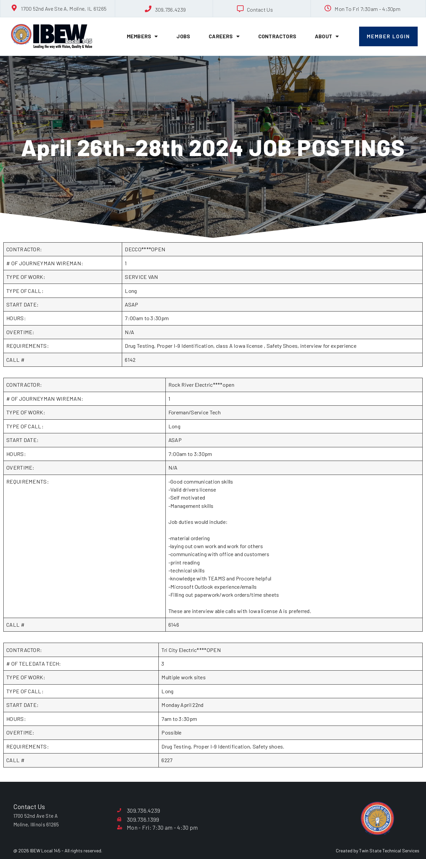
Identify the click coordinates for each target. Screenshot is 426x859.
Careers (224, 36)
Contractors (277, 36)
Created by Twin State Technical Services (377, 850)
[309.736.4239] (148, 9)
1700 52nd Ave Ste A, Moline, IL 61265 (63, 8)
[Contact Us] (240, 9)
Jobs (183, 36)
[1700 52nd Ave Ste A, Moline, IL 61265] (14, 8)
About (327, 36)
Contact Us (260, 9)
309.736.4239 (170, 9)
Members (142, 36)
